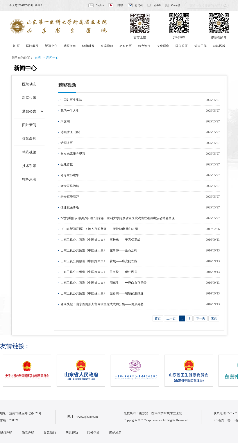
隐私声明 (28, 432)
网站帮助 (72, 432)
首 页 (16, 46)
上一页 (171, 318)
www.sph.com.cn (87, 416)
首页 (38, 57)
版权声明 (6, 432)
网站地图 (115, 432)
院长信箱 (93, 432)
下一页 (200, 318)
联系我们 (50, 432)
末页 (214, 318)
